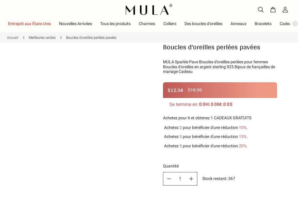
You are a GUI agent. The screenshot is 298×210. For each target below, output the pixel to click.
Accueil (12, 20)
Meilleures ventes (42, 20)
